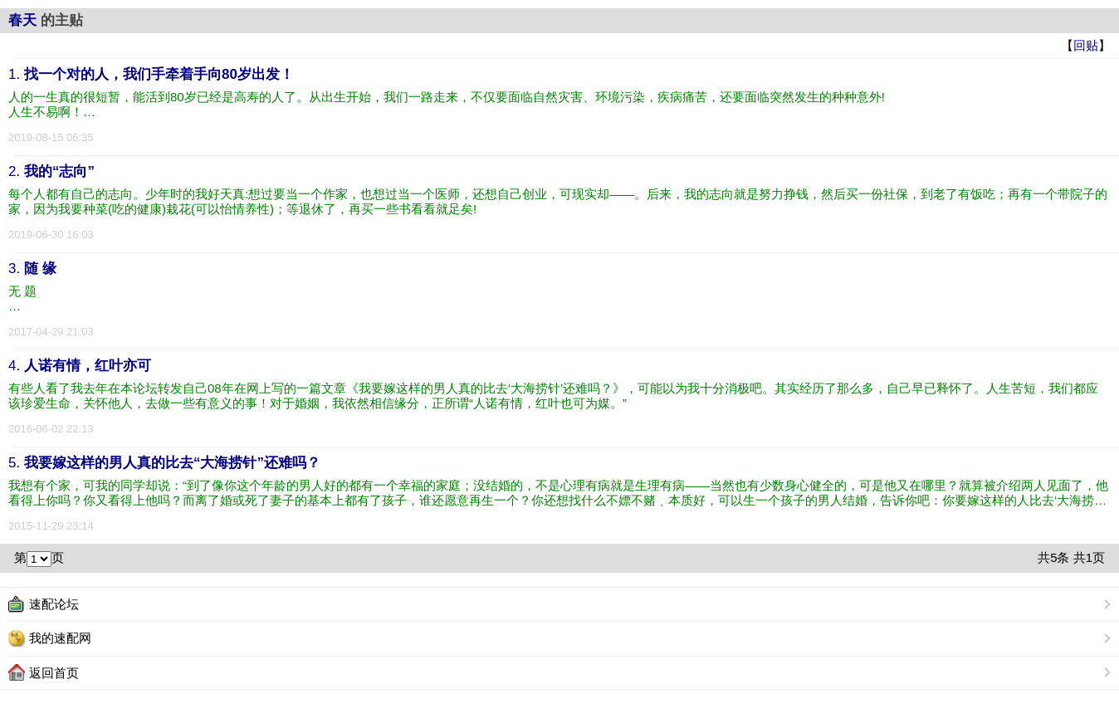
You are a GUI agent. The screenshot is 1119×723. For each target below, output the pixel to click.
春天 (22, 20)
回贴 (1085, 45)
